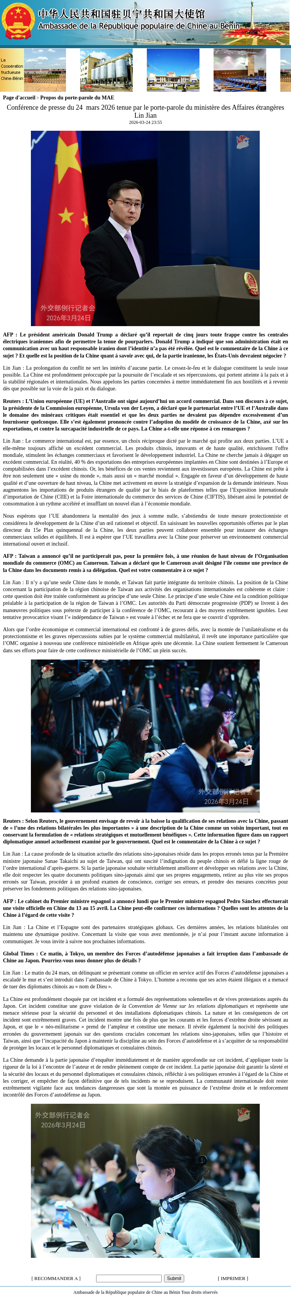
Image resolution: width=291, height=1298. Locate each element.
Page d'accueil (19, 98)
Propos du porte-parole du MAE (77, 98)
